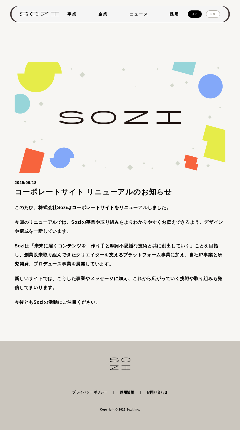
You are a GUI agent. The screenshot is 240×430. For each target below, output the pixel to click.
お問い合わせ (157, 392)
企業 (103, 14)
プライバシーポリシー (90, 392)
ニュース (139, 14)
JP (195, 14)
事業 (72, 14)
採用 (174, 14)
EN (213, 14)
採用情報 (127, 392)
